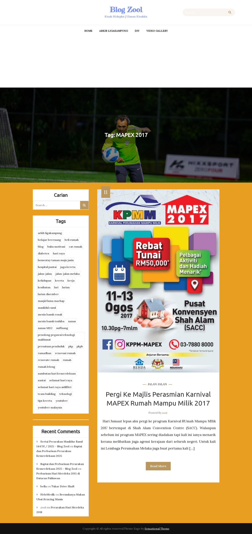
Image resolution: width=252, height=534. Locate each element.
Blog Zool (126, 9)
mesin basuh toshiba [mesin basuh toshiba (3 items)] (51, 321)
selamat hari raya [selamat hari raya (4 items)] (60, 380)
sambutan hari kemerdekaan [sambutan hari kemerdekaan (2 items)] (57, 373)
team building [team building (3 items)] (47, 394)
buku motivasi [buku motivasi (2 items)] (56, 246)
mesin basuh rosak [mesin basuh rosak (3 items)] (50, 314)
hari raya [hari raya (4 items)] (59, 253)
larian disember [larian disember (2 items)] (48, 294)
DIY (137, 30)
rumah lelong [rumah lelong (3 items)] (46, 366)
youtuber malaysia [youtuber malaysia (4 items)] (50, 407)
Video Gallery (157, 30)
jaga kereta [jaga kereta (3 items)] (67, 267)
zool (164, 412)
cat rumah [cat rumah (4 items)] (75, 246)
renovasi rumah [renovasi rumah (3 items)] (65, 353)
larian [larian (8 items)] (66, 287)
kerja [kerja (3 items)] (71, 280)
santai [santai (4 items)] (42, 380)
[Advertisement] (126, 61)
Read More (158, 466)
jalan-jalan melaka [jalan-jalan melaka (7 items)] (67, 273)
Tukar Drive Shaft (62, 486)
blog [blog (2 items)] (41, 246)
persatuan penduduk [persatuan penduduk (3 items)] (51, 346)
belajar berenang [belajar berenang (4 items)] (49, 239)
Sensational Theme (157, 528)
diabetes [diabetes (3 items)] (43, 253)
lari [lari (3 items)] (56, 287)
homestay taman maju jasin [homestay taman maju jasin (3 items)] (56, 260)
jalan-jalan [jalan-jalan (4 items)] (45, 273)
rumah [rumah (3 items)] (67, 360)
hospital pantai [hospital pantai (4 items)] (47, 267)
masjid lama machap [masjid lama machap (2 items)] (51, 301)
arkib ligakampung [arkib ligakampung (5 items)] (50, 233)
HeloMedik (47, 494)
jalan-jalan (157, 384)
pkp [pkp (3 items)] (70, 346)
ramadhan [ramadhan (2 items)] (44, 353)
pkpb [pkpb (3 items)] (80, 346)
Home (88, 30)
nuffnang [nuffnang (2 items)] (62, 328)
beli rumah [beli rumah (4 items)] (72, 239)
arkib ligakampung (113, 30)
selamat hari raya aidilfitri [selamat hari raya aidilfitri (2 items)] (54, 387)
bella (43, 486)
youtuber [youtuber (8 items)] (62, 400)
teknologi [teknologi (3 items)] (65, 394)
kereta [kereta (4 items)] (59, 280)
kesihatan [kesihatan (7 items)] (44, 287)
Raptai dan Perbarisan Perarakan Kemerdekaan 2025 (59, 451)
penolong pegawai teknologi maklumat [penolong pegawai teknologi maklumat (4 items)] (56, 337)
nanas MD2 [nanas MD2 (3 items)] (45, 328)
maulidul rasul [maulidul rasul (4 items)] (47, 307)
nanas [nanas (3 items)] (72, 321)
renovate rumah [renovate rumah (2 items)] (48, 360)
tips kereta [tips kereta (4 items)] (45, 400)
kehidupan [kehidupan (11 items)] (44, 280)
